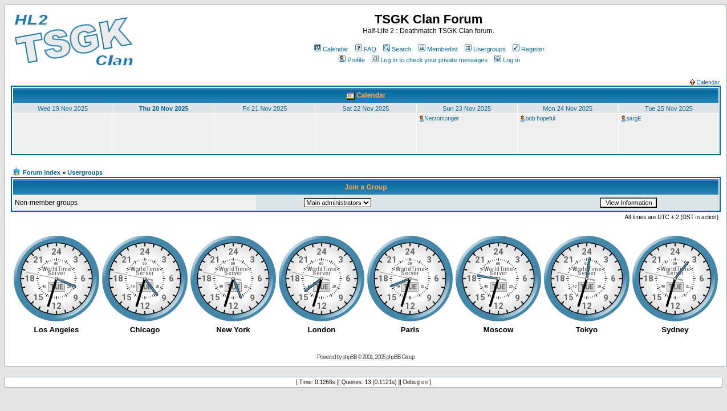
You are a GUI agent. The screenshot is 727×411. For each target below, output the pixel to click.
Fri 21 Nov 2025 (264, 108)
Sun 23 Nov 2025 (466, 108)
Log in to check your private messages (430, 60)
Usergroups (485, 49)
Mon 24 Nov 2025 (567, 108)
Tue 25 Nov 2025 (669, 108)
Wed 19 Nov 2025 (63, 108)
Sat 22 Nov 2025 (366, 108)
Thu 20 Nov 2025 (164, 108)
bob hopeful (540, 118)
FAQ (365, 49)
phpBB (350, 357)
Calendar (331, 49)
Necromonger (442, 118)
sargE (634, 118)
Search (397, 49)
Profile (352, 60)
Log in (507, 60)
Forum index (41, 172)
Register (529, 49)
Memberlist (438, 49)
